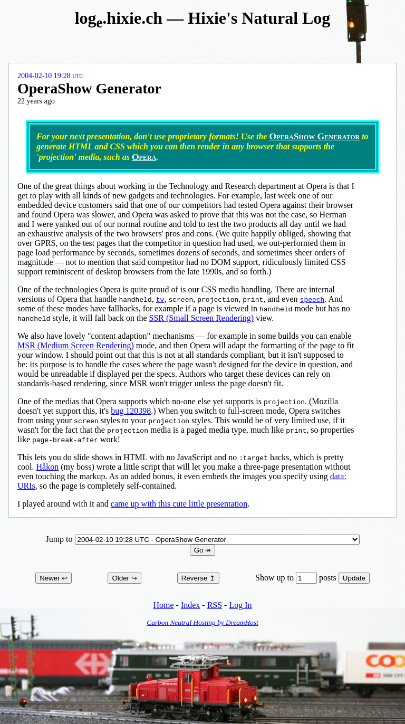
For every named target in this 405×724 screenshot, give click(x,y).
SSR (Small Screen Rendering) (201, 317)
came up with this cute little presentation (179, 503)
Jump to (202, 539)
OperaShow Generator (314, 136)
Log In (240, 605)
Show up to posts (297, 577)
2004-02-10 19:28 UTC (50, 76)
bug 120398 (131, 410)
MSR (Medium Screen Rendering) (75, 345)
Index (190, 605)
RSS (214, 605)
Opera (144, 156)
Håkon (47, 466)
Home (163, 605)
